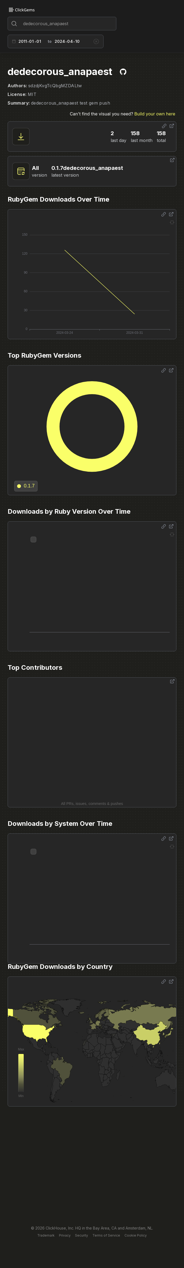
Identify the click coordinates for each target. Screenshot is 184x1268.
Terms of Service (106, 1235)
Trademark (46, 1235)
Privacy (65, 1235)
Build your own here (154, 114)
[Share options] (164, 126)
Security (81, 1235)
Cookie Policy (135, 1235)
